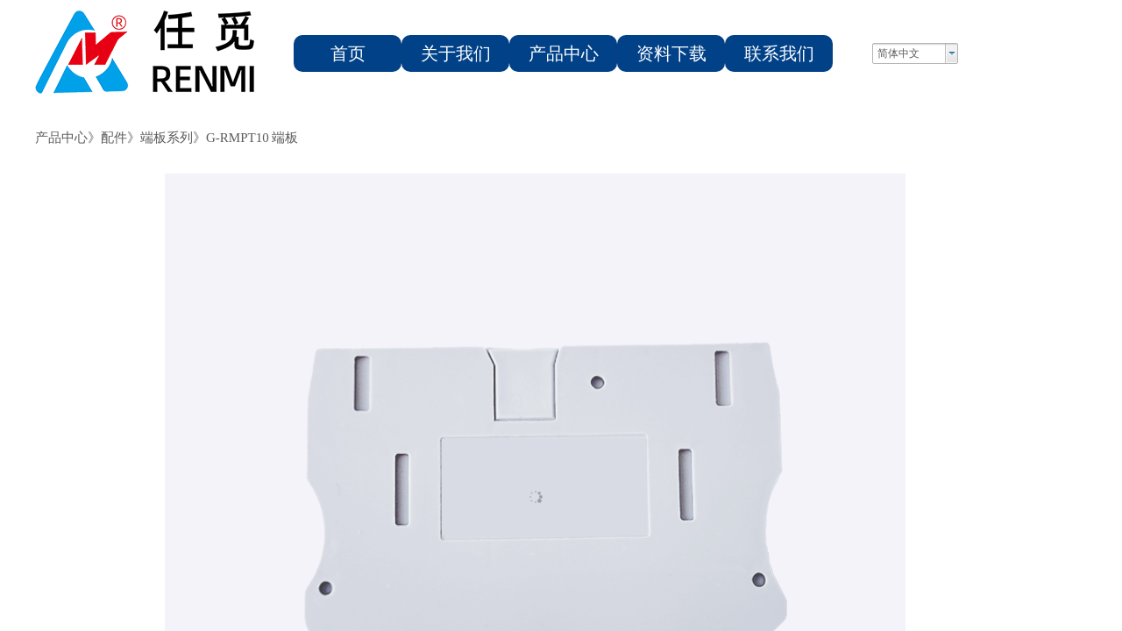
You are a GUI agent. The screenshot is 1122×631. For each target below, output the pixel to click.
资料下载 (671, 53)
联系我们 (779, 53)
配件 (114, 138)
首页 (348, 53)
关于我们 (456, 53)
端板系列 (166, 138)
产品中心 (564, 53)
